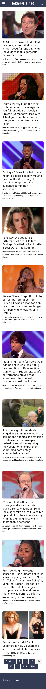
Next (33, 666)
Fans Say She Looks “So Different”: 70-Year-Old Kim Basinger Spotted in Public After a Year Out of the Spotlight (22, 242)
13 (32, 661)
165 (25, 666)
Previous (10, 661)
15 (11, 666)
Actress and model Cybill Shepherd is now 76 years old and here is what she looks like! (22, 646)
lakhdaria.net (23, 3)
